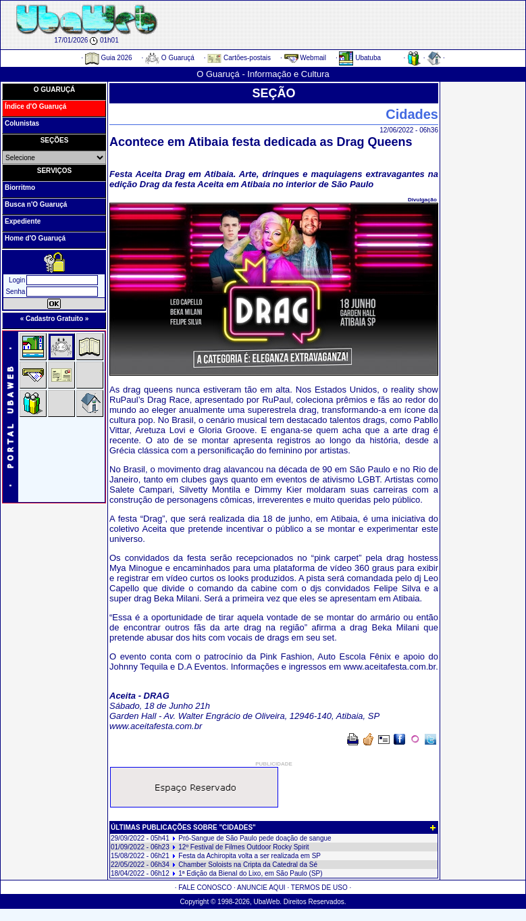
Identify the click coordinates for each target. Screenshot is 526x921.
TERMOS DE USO (319, 887)
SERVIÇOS (54, 170)
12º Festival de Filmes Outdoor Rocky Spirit (243, 847)
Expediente (23, 221)
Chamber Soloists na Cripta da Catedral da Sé (247, 864)
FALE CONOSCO (205, 887)
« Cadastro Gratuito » (54, 318)
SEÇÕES (55, 140)
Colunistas (22, 123)
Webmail (305, 57)
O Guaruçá (169, 57)
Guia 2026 (108, 57)
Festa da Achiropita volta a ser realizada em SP (249, 856)
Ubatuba (360, 57)
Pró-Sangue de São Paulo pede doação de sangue (254, 838)
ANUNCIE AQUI (261, 887)
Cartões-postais (239, 57)
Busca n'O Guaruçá (36, 204)
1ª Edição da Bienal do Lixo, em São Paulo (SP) (250, 873)
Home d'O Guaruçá (35, 238)
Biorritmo (20, 187)
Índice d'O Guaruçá (35, 106)
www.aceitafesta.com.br (390, 667)
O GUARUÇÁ (55, 89)
